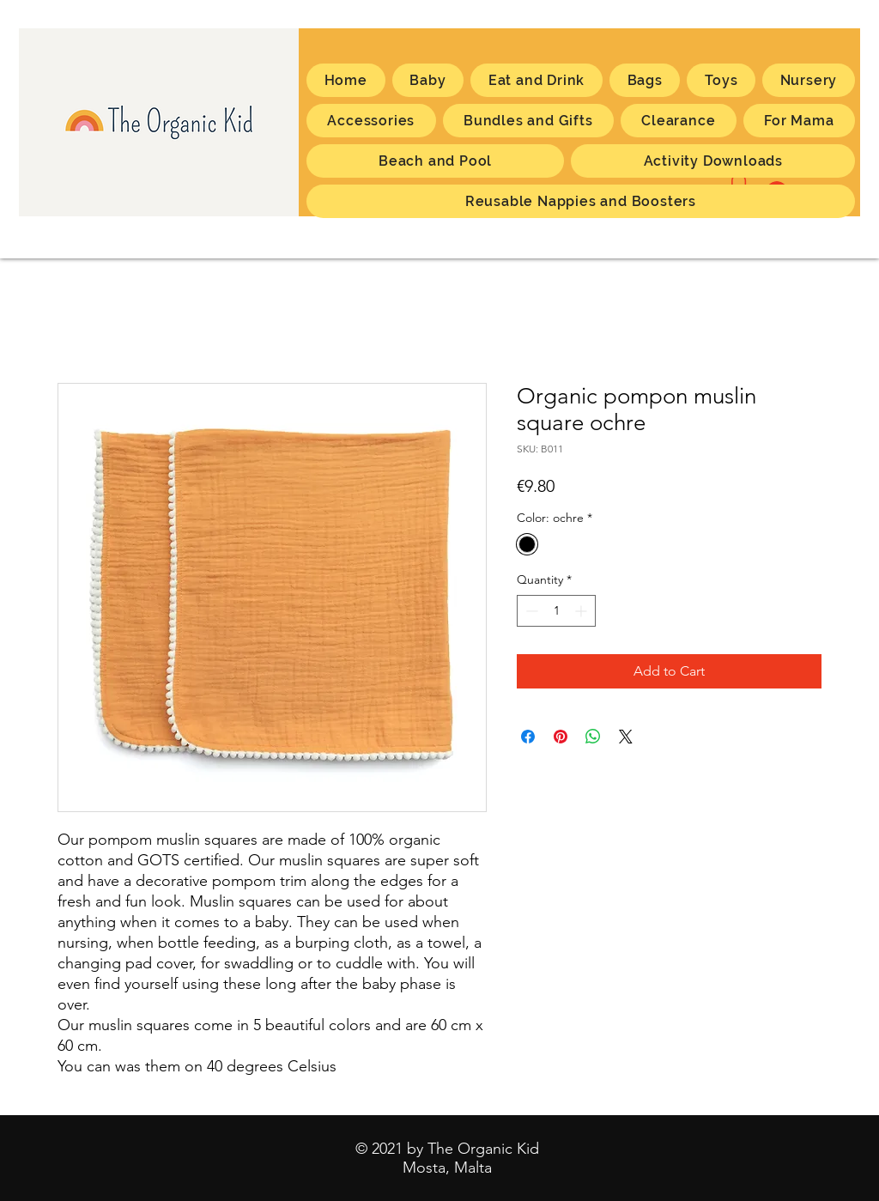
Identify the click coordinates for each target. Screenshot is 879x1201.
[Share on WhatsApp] (593, 736)
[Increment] (582, 611)
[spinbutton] (556, 611)
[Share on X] (625, 736)
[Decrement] (530, 611)
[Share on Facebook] (528, 736)
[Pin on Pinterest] (560, 736)
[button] (799, 120)
